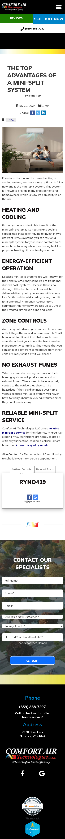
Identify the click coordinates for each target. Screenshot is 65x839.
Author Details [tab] (21, 469)
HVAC (11, 119)
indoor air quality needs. (32, 445)
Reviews (16, 18)
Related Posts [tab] (45, 469)
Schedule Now (48, 19)
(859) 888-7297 (32, 29)
